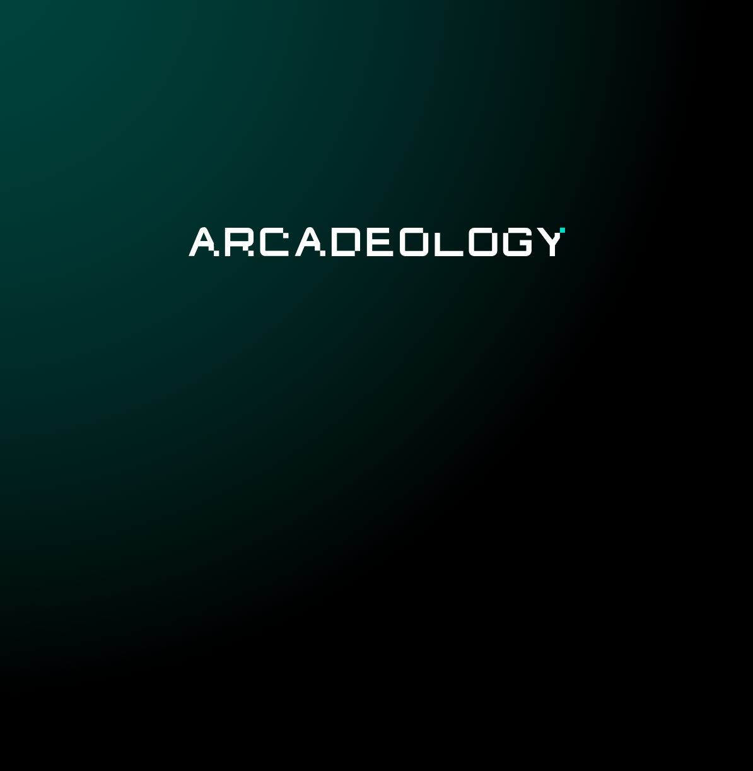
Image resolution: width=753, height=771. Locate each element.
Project (294, 36)
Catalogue (372, 36)
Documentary (473, 36)
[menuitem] (294, 36)
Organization (577, 36)
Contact (665, 36)
